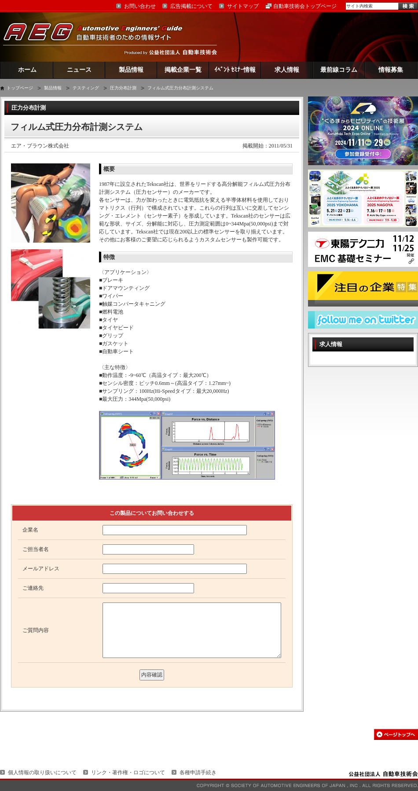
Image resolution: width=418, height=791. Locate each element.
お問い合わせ (140, 6)
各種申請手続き (198, 772)
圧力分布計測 (123, 87)
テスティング (86, 87)
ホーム (27, 70)
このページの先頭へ (396, 734)
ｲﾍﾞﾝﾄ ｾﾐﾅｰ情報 (235, 70)
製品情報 (131, 70)
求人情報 (287, 70)
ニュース (79, 70)
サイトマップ (243, 6)
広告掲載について (191, 6)
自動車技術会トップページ (305, 6)
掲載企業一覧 (183, 70)
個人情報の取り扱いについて (42, 772)
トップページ (20, 87)
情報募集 (390, 70)
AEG (98, 37)
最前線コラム (338, 70)
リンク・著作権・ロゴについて (128, 772)
